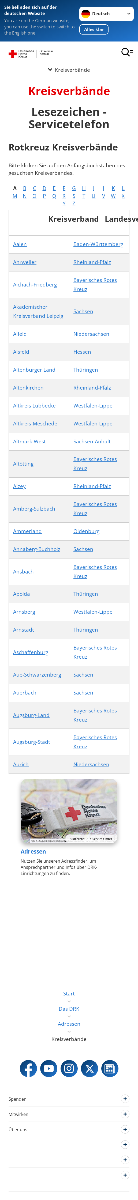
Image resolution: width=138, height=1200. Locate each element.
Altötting (23, 463)
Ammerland (27, 531)
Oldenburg (86, 531)
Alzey (19, 486)
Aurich (21, 764)
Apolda (21, 593)
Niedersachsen (91, 333)
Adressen (33, 851)
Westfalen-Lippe (93, 405)
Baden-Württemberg (98, 244)
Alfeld (20, 333)
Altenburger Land (34, 369)
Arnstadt (23, 629)
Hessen (82, 351)
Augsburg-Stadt (31, 741)
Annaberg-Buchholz (36, 549)
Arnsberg (24, 611)
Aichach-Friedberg (35, 284)
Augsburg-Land (31, 715)
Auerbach (24, 692)
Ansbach (23, 571)
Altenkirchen (28, 387)
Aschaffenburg (30, 652)
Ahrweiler (24, 262)
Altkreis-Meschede (35, 423)
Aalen (20, 244)
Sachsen (83, 311)
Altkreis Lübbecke (34, 405)
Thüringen (85, 369)
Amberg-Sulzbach (34, 508)
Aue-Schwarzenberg (37, 674)
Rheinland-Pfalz (92, 262)
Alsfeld (21, 351)
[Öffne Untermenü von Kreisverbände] (69, 69)
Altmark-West (29, 441)
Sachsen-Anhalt (92, 441)
